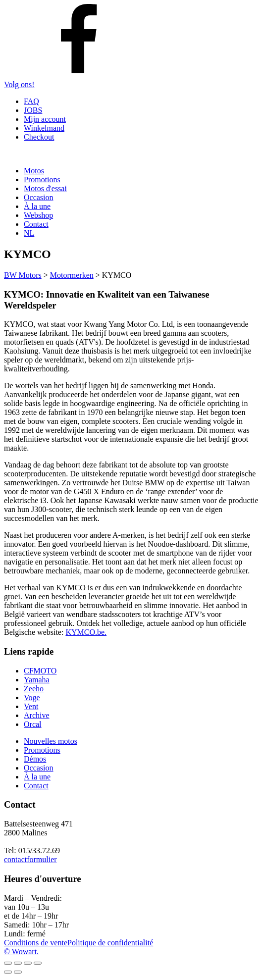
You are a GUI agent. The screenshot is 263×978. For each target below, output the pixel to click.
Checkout (39, 137)
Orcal (33, 724)
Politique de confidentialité (110, 942)
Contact (36, 224)
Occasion (38, 197)
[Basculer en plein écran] (18, 963)
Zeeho (34, 688)
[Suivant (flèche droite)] (18, 972)
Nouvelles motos (50, 741)
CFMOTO (40, 671)
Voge (32, 697)
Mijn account (45, 119)
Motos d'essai (45, 188)
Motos (34, 170)
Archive (37, 715)
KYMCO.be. (85, 632)
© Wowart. (21, 951)
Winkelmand (44, 128)
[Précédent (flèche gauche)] (8, 972)
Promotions (42, 179)
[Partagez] (28, 963)
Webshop (38, 215)
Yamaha (37, 679)
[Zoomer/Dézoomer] (8, 963)
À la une (37, 206)
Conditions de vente (35, 942)
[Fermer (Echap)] (38, 963)
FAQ (31, 101)
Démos (35, 759)
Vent (31, 706)
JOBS (33, 110)
